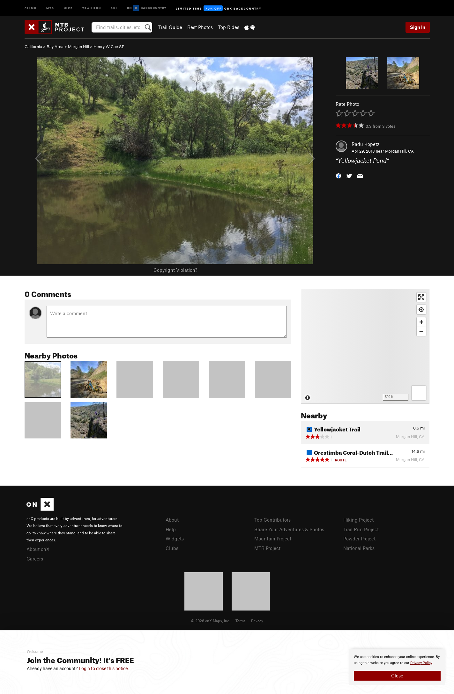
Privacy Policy (421, 663)
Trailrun (91, 8)
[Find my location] (421, 309)
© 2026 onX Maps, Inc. (210, 620)
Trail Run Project (361, 529)
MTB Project (267, 548)
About (172, 520)
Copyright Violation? (175, 270)
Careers (34, 558)
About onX (37, 549)
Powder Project (359, 538)
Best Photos (200, 27)
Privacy (257, 620)
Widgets (175, 538)
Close (397, 675)
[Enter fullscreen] (421, 297)
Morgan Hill (78, 46)
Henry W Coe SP (108, 46)
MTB (50, 8)
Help (171, 529)
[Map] (365, 346)
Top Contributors (272, 520)
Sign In (417, 27)
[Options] (419, 393)
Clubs (172, 548)
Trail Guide (170, 27)
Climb (31, 8)
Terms (240, 620)
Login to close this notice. (104, 668)
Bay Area (55, 46)
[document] (397, 667)
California (33, 46)
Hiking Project (358, 520)
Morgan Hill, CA (399, 151)
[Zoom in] (421, 322)
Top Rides (228, 27)
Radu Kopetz (365, 144)
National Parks (359, 548)
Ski (114, 8)
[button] (338, 175)
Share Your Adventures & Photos (289, 529)
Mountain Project (272, 538)
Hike (68, 8)
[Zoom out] (421, 331)
